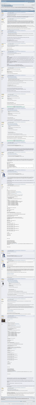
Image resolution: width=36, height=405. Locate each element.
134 (7, 397)
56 (13, 9)
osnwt (2, 12)
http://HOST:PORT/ (18, 191)
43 (5, 9)
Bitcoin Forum (2, 7)
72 (23, 9)
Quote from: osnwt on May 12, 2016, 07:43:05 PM (12, 77)
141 (13, 397)
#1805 (33, 51)
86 (32, 396)
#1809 (33, 108)
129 (3, 397)
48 (8, 9)
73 (24, 9)
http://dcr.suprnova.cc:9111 (12, 64)
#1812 (33, 152)
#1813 (33, 170)
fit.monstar (3, 67)
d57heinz (3, 315)
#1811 (33, 142)
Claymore (3, 18)
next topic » (34, 398)
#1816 (33, 260)
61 (16, 9)
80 (28, 9)
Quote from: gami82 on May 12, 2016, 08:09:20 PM (11, 76)
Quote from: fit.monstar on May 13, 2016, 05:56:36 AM (12, 95)
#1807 (33, 75)
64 (18, 9)
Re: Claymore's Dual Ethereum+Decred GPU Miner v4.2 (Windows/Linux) (17, 12)
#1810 (33, 122)
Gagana (2, 142)
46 (7, 9)
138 (11, 397)
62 (17, 9)
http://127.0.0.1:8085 (15, 243)
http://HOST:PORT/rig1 (18, 192)
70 (22, 9)
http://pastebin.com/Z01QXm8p (10, 273)
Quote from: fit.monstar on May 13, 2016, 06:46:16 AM (12, 123)
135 (8, 397)
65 (19, 9)
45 (6, 9)
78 (27, 9)
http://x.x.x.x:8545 (9, 23)
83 (30, 9)
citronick (3, 250)
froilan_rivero (3, 51)
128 (2, 397)
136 (9, 397)
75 (25, 9)
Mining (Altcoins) (13, 7)
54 (12, 9)
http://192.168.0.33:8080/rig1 (19, 194)
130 (4, 397)
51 (10, 9)
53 (11, 9)
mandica (3, 278)
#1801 (33, 12)
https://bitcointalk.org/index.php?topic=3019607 (14, 29)
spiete (2, 184)
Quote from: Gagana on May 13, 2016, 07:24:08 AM (11, 153)
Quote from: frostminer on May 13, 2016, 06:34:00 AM (13, 281)
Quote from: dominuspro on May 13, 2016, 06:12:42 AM (13, 154)
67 (20, 9)
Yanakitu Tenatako (4, 43)
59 (15, 9)
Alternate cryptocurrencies (8, 7)
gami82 (2, 30)
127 (1, 397)
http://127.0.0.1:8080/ (14, 193)
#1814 (33, 184)
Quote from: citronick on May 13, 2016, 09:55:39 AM (12, 300)
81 (29, 9)
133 (6, 397)
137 (10, 397)
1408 (15, 397)
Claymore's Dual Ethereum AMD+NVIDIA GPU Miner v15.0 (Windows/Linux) (24, 7)
